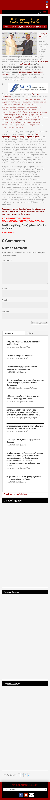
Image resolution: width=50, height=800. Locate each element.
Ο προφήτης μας (12, 500)
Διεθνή (23, 372)
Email (5, 300)
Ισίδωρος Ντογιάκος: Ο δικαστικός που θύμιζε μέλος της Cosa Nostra (23, 397)
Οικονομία (25, 388)
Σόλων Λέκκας (12, 592)
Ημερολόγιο (25, 347)
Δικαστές (24, 401)
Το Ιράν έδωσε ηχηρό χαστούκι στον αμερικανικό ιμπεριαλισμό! (22, 368)
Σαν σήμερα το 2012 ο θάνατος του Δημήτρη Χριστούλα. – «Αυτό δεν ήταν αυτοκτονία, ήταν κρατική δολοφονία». (23, 412)
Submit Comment (39, 323)
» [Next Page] (28, 775)
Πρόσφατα (8, 333)
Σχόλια (30, 333)
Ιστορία (34, 418)
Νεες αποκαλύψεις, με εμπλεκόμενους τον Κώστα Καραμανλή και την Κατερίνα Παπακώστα (25, 382)
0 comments (39, 26)
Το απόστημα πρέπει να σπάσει (20, 355)
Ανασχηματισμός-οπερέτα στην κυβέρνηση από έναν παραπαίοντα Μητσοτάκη (25, 427)
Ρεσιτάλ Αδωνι (12, 683)
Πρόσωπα (32, 401)
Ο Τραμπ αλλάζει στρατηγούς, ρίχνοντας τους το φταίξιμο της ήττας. (24, 477)
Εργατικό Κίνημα (25, 26)
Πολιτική (24, 358)
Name (5, 288)
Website (5, 311)
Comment (7, 260)
